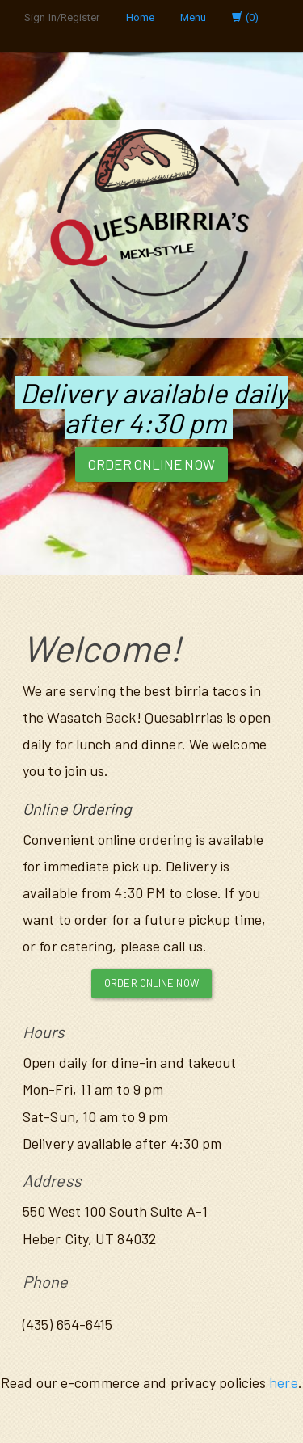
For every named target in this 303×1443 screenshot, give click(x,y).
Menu (193, 17)
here (283, 1382)
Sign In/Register (62, 17)
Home (140, 17)
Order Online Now (151, 464)
